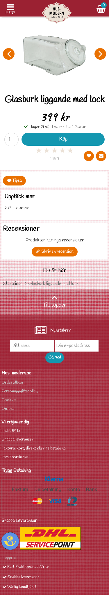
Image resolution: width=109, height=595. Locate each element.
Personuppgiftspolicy (19, 391)
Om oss (7, 409)
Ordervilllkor (12, 382)
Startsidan (12, 284)
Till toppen (55, 301)
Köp (63, 139)
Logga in (8, 558)
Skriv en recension (54, 251)
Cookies (8, 400)
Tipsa (14, 180)
